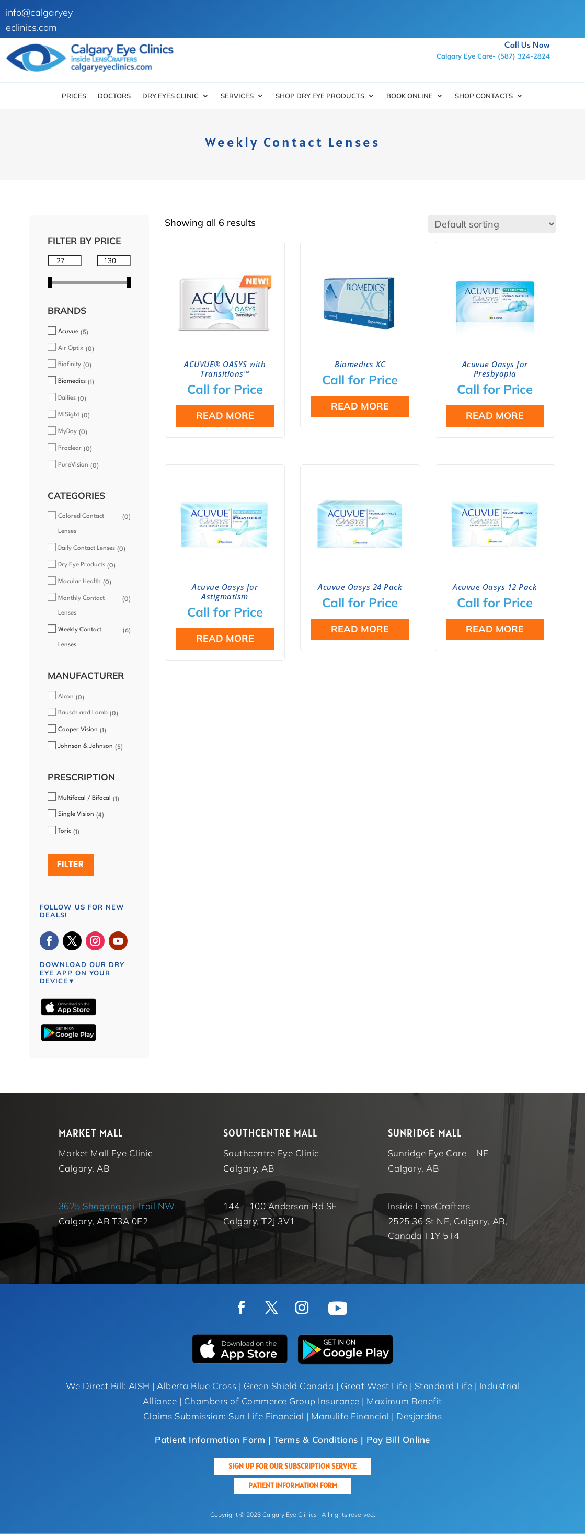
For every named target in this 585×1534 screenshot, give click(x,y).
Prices (74, 96)
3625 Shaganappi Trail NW (117, 1205)
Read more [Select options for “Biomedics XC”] (360, 406)
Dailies (67, 398)
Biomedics (72, 381)
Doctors (114, 96)
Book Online (409, 96)
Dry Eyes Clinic (170, 96)
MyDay (67, 431)
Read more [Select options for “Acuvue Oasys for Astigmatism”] (225, 638)
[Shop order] (492, 224)
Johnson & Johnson (85, 746)
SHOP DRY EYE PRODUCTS (320, 96)
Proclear (70, 448)
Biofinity (69, 364)
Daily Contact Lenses (86, 548)
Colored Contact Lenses (81, 524)
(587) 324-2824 (524, 56)
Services (237, 96)
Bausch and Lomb (83, 713)
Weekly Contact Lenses (79, 637)
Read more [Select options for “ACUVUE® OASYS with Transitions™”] (225, 416)
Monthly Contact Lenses (81, 606)
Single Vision (76, 814)
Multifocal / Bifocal (84, 798)
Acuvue (68, 331)
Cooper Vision (78, 729)
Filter (70, 864)
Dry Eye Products (81, 565)
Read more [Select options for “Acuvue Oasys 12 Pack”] (495, 629)
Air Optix (71, 348)
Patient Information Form (292, 1485)
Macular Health (79, 581)
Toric (64, 831)
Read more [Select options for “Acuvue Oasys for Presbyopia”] (495, 416)
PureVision (73, 465)
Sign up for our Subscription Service (292, 1466)
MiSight (68, 415)
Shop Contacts (484, 96)
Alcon (66, 697)
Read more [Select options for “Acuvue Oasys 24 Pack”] (360, 629)
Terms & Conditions (316, 1439)
